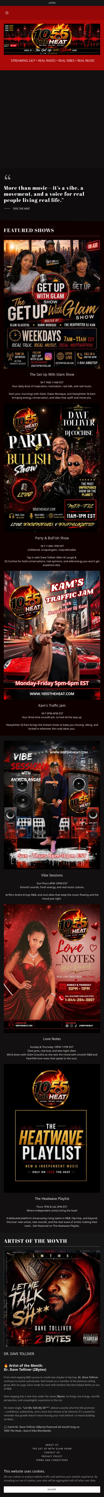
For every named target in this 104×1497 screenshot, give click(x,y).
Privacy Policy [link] (52, 1456)
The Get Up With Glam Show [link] (52, 1448)
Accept (52, 1489)
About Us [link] (51, 1445)
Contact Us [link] (52, 1452)
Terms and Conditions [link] (52, 1460)
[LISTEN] (52, 3)
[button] (7, 13)
